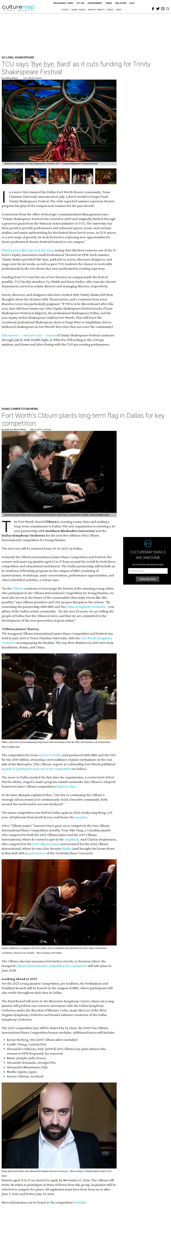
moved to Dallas (50, 755)
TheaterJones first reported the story (27, 250)
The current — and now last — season (29, 335)
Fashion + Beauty (96, 10)
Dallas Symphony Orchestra (86, 607)
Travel (108, 3)
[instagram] (162, 9)
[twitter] (158, 9)
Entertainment (95, 3)
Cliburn (17, 588)
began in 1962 (65, 786)
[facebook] (153, 9)
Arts (132, 3)
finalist (67, 848)
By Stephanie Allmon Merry (13, 429)
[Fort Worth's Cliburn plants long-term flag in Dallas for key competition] (59, 474)
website (80, 1202)
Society (65, 10)
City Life (80, 3)
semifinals (72, 839)
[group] (12, 176)
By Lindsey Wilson (9, 78)
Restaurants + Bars (63, 3)
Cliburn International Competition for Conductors (51, 966)
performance (37, 853)
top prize (81, 817)
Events (110, 10)
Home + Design (79, 10)
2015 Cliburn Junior (46, 844)
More (118, 10)
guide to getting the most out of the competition (38, 769)
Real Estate (120, 3)
